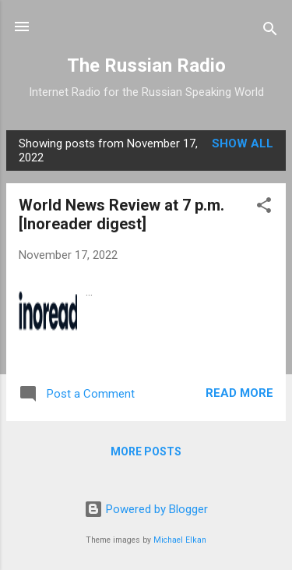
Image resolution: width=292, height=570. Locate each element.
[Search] (270, 31)
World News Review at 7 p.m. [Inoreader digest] (121, 214)
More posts (146, 451)
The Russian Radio (146, 65)
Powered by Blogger (146, 509)
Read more (239, 393)
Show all (242, 143)
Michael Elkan (179, 540)
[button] (264, 208)
